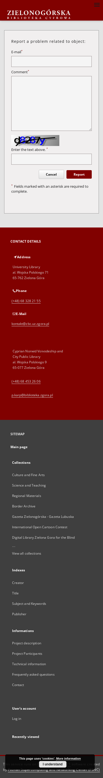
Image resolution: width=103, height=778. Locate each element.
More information (68, 758)
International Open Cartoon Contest (40, 527)
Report (79, 174)
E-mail (17, 52)
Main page (19, 447)
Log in (16, 718)
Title (15, 593)
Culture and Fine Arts (28, 475)
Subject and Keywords (29, 603)
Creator (18, 582)
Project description (26, 643)
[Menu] (97, 4)
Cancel (51, 174)
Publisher (19, 614)
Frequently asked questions (33, 674)
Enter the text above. (29, 149)
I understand (53, 764)
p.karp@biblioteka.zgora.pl (32, 395)
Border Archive (24, 506)
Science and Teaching (29, 485)
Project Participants (27, 653)
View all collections (26, 553)
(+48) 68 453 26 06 (26, 381)
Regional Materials (26, 495)
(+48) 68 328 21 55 (26, 301)
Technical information (29, 664)
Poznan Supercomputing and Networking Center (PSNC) (54, 769)
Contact (18, 684)
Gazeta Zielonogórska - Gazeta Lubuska (43, 516)
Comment (20, 72)
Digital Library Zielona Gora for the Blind (43, 537)
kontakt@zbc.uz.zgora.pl (30, 323)
